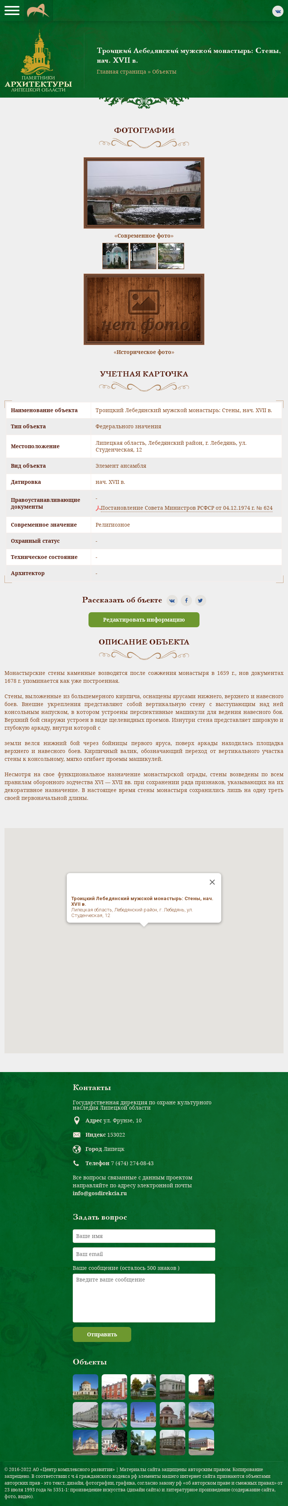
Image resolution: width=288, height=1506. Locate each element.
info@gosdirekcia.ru (100, 1193)
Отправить (102, 1334)
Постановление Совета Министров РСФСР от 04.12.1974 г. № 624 (187, 508)
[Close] (212, 882)
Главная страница (121, 71)
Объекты (164, 71)
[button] (144, 934)
